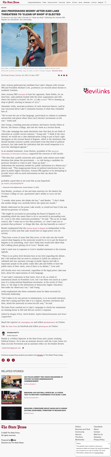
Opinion (68, 2)
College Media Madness (34, 2)
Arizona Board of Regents (38, 231)
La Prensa (94, 2)
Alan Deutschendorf (32, 403)
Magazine (100, 2)
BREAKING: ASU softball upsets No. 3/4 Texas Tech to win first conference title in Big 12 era (45, 399)
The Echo (74, 2)
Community (62, 2)
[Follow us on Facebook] (9, 365)
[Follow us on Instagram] (15, 365)
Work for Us (98, 439)
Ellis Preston (30, 419)
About (96, 434)
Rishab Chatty (9, 75)
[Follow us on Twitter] (3, 365)
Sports (80, 2)
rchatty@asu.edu (28, 325)
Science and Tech (52, 2)
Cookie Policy (98, 453)
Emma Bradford (31, 389)
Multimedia (87, 2)
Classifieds (98, 432)
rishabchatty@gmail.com (13, 353)
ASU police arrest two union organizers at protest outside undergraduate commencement (43, 384)
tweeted (44, 99)
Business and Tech (82, 434)
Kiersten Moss (57, 71)
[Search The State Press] (105, 2)
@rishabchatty (52, 325)
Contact (97, 437)
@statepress (46, 331)
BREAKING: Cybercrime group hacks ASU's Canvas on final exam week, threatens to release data (45, 415)
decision (22, 94)
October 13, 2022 (33, 190)
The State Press (12, 331)
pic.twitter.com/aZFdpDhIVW (14, 186)
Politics (44, 2)
